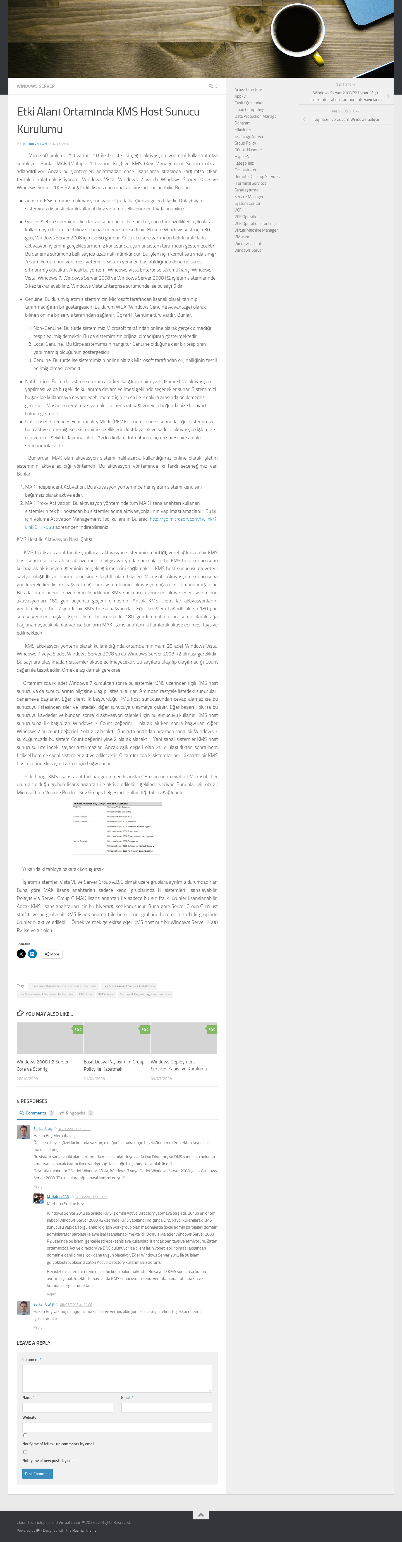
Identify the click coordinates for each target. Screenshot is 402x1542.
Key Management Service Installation (129, 986)
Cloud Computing (249, 109)
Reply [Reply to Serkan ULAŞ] (38, 1327)
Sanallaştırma (246, 190)
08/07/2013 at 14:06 (76, 1304)
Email (127, 1397)
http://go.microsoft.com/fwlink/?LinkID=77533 (74, 527)
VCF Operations (248, 216)
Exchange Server (249, 136)
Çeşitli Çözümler (248, 102)
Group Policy (245, 143)
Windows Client (247, 243)
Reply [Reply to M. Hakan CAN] (51, 1294)
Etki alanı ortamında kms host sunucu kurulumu (63, 986)
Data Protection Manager (256, 116)
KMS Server (106, 994)
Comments (37, 1112)
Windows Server (36, 86)
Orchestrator (245, 169)
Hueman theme (84, 1530)
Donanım (242, 123)
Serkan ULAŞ (44, 1304)
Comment (31, 1359)
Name (28, 1397)
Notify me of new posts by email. (49, 1460)
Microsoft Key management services (145, 994)
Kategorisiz (244, 163)
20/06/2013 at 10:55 (91, 1197)
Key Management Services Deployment (46, 994)
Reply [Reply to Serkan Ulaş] (38, 1186)
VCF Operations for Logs (255, 223)
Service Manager (249, 196)
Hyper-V (242, 156)
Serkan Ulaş (43, 1128)
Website (29, 1417)
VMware (241, 236)
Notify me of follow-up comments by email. (58, 1444)
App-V (240, 96)
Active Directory (248, 89)
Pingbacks (77, 1112)
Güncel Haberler (248, 149)
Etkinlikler (242, 129)
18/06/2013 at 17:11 (74, 1129)
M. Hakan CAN (34, 144)
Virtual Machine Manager (256, 230)
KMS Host (86, 994)
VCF (237, 210)
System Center (247, 203)
